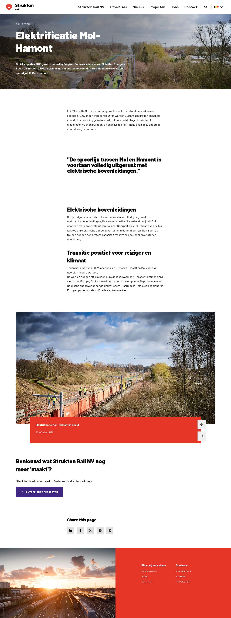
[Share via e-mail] (100, 530)
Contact (190, 7)
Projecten (157, 7)
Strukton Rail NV (91, 7)
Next (199, 436)
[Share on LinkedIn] (70, 530)
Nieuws (138, 7)
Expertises (118, 7)
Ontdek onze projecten (42, 492)
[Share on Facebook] (80, 530)
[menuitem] (91, 7)
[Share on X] (90, 530)
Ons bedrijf (149, 571)
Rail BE (20, 7)
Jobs (175, 7)
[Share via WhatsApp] (109, 530)
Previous (199, 425)
